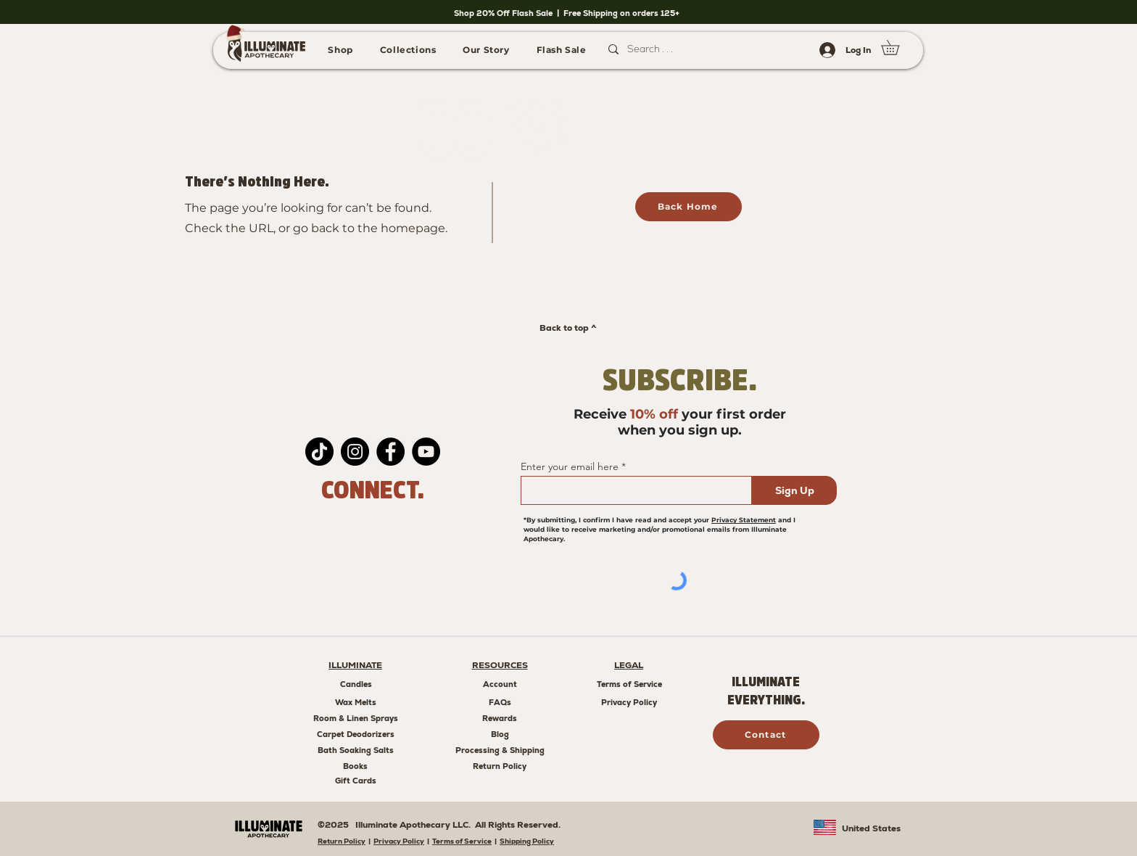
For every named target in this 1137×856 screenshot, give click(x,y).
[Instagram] (355, 451)
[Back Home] (688, 206)
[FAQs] (500, 702)
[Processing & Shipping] (499, 750)
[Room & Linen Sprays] (355, 718)
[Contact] (766, 734)
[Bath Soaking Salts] (355, 750)
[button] (340, 49)
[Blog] (499, 734)
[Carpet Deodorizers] (355, 734)
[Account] (500, 684)
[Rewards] (499, 718)
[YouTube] (426, 451)
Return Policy (341, 841)
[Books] (355, 766)
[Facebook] (390, 451)
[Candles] (355, 684)
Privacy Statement (743, 520)
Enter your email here (570, 466)
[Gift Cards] (355, 780)
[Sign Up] (794, 490)
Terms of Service (462, 841)
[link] (897, 47)
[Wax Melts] (355, 702)
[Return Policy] (499, 766)
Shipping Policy (527, 841)
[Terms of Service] (629, 684)
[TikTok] (319, 451)
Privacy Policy (398, 841)
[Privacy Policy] (629, 702)
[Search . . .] (695, 49)
